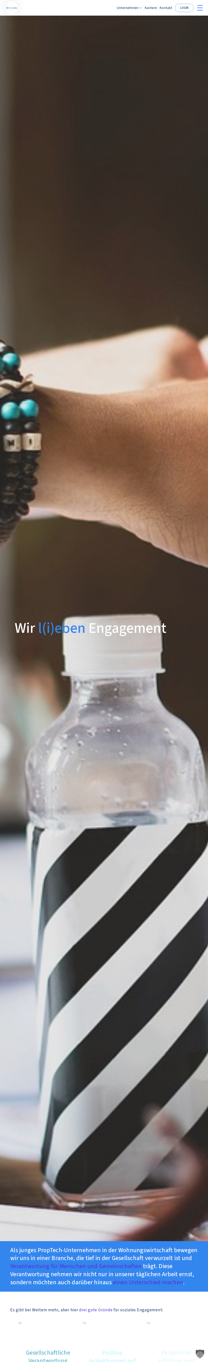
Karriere (151, 7)
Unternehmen (127, 7)
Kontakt (165, 7)
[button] (200, 1354)
